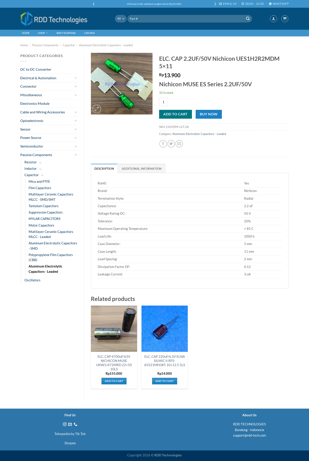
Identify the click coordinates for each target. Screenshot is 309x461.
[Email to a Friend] (179, 143)
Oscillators (32, 280)
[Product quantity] (163, 102)
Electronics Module (35, 103)
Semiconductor (31, 146)
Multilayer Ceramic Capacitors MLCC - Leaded (51, 234)
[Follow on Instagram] (64, 424)
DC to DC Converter (35, 69)
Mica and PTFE (39, 181)
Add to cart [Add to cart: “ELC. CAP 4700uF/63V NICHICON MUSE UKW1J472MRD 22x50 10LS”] (114, 381)
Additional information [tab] (142, 168)
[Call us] (75, 424)
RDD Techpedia (66, 32)
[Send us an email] (70, 424)
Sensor (25, 129)
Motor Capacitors (41, 225)
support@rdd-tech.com (249, 435)
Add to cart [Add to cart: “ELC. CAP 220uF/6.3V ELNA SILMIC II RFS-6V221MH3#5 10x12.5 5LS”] (164, 381)
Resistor (30, 162)
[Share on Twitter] (171, 143)
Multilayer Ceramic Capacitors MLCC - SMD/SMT (51, 196)
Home (25, 32)
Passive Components (45, 45)
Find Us (70, 415)
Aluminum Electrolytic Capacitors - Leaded (106, 45)
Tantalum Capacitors (44, 206)
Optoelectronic (31, 120)
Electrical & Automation (38, 78)
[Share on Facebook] (163, 143)
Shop (43, 33)
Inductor (30, 168)
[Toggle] (75, 78)
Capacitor (69, 45)
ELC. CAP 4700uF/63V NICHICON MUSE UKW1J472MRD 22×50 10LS (114, 363)
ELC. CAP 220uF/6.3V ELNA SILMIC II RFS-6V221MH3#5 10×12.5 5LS (164, 361)
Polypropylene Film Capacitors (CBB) (51, 257)
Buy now (208, 114)
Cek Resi (89, 32)
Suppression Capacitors (46, 212)
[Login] (273, 18)
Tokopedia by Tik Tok (70, 433)
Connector (28, 86)
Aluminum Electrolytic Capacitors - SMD (53, 245)
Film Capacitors (40, 188)
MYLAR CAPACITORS (45, 219)
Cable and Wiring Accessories (42, 112)
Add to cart (175, 114)
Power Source (30, 137)
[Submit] (248, 18)
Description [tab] (104, 168)
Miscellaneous (31, 95)
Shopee (70, 443)
